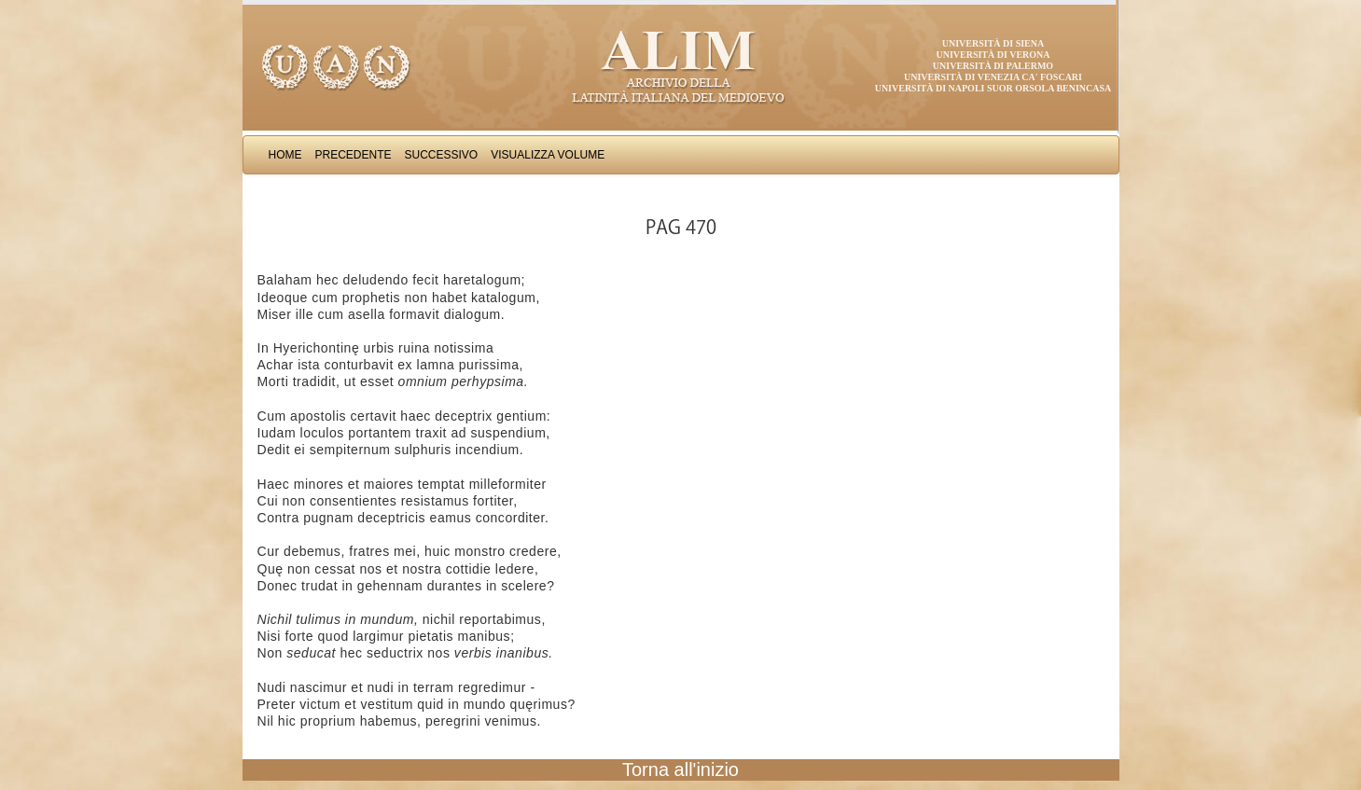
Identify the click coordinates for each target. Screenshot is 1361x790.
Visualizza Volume (547, 154)
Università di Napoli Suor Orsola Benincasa (993, 88)
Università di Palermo (993, 66)
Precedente (353, 154)
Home (285, 154)
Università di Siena (993, 43)
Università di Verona (992, 54)
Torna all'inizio (680, 769)
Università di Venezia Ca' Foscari (993, 77)
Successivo (442, 154)
